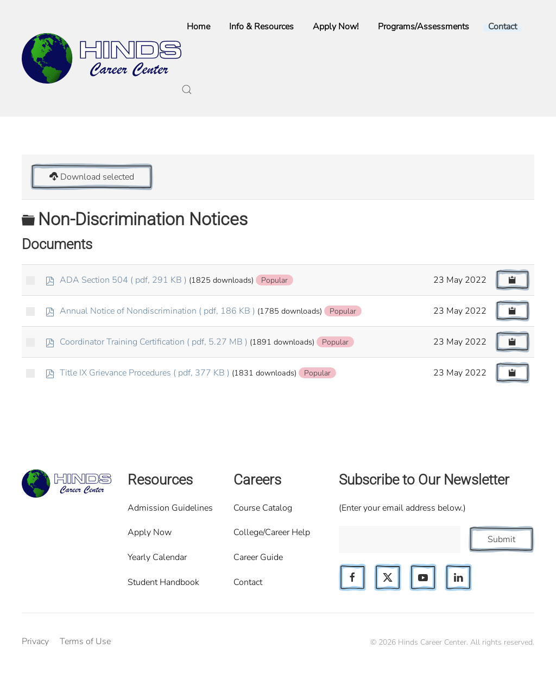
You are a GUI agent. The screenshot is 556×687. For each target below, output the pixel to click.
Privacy (35, 641)
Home (198, 27)
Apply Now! (336, 27)
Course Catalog (262, 508)
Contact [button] (502, 27)
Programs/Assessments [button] (423, 27)
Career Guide (258, 557)
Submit (501, 539)
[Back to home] (101, 58)
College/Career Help (271, 532)
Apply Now (150, 532)
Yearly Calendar (157, 557)
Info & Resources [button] (261, 27)
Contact (247, 582)
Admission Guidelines (170, 508)
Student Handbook (163, 582)
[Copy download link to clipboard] (512, 280)
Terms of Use (85, 641)
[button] (186, 89)
